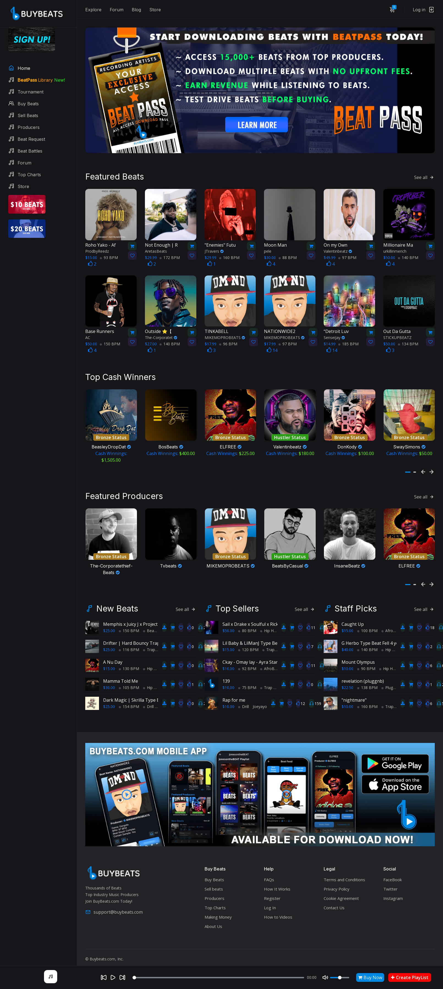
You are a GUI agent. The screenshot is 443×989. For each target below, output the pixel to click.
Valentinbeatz (338, 247)
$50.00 (228, 624)
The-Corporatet (161, 334)
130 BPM (129, 662)
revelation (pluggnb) (363, 674)
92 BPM (247, 662)
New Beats (117, 602)
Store (155, 9)
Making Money (218, 910)
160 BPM (229, 254)
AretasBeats (156, 247)
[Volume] (339, 977)
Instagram (393, 891)
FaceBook (392, 873)
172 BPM (169, 254)
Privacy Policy (337, 882)
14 (272, 347)
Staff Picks (356, 602)
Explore (93, 9)
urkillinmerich (394, 247)
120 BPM (248, 643)
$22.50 (347, 681)
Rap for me (233, 693)
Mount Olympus (358, 655)
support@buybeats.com (114, 905)
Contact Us (334, 901)
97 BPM (347, 254)
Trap (149, 643)
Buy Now (370, 977)
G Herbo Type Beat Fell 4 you (371, 636)
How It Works (277, 882)
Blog (136, 9)
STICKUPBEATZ (397, 334)
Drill (148, 700)
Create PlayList (409, 977)
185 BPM (348, 340)
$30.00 (109, 681)
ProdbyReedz (97, 247)
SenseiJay (334, 334)
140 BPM (408, 254)
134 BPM (408, 340)
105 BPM (129, 681)
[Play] (113, 977)
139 (226, 674)
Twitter (390, 882)
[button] (408, 467)
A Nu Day (112, 655)
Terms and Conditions (344, 873)
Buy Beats (214, 873)
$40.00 (347, 643)
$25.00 (109, 624)
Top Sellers (237, 602)
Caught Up (353, 618)
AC (87, 334)
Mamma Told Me (120, 674)
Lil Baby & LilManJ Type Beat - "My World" (265, 636)
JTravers (214, 247)
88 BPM (288, 254)
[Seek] (218, 977)
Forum (116, 9)
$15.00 (109, 662)
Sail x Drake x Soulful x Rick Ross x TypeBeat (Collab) (276, 618)
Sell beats (214, 882)
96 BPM (228, 340)
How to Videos (278, 910)
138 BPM (367, 681)
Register (272, 891)
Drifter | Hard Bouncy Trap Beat (136, 636)
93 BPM (109, 254)
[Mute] (325, 977)
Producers (214, 891)
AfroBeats (271, 662)
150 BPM (110, 340)
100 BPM (367, 624)
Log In (270, 901)
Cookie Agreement (341, 891)
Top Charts (215, 901)
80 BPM (247, 624)
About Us (213, 919)
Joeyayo (260, 700)
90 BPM (366, 662)
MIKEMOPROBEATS (225, 334)
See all (424, 174)
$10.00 (228, 662)
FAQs (269, 873)
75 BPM (247, 681)
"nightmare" (354, 693)
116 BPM (129, 643)
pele (267, 247)
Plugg (388, 681)
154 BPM (129, 700)
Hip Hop (152, 662)
